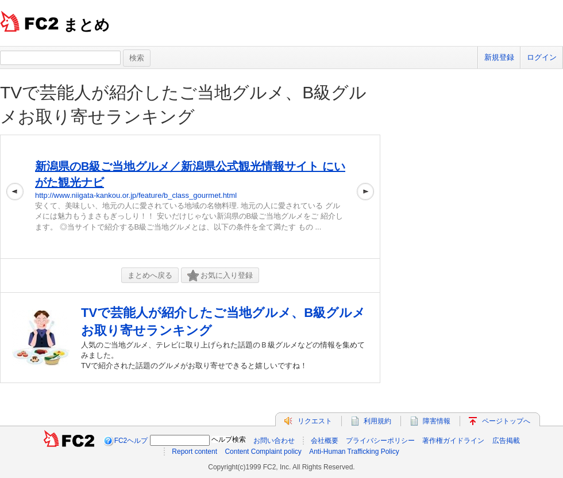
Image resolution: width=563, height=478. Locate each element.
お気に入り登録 (220, 276)
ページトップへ (506, 421)
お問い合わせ (274, 441)
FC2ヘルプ (131, 441)
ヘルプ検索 (228, 439)
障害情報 (436, 421)
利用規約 (377, 421)
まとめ (86, 24)
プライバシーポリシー (380, 441)
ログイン (542, 57)
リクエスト (315, 421)
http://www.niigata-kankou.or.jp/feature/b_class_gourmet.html (136, 195)
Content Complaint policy (263, 452)
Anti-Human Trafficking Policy (354, 452)
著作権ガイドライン (453, 441)
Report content (194, 452)
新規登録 (499, 57)
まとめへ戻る (150, 275)
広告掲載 (506, 441)
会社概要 (324, 441)
